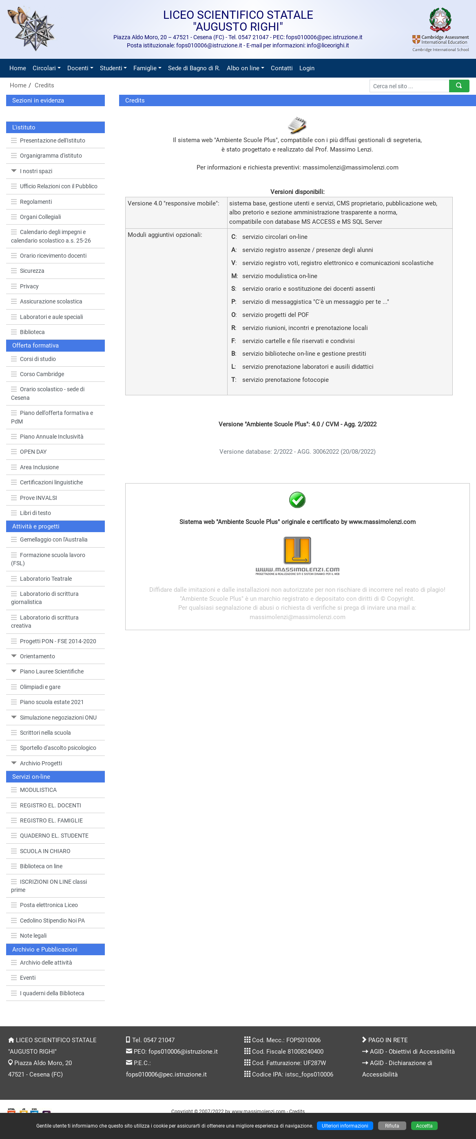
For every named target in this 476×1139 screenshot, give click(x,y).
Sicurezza (27, 270)
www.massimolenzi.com (259, 1111)
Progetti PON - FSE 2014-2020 (53, 641)
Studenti (111, 68)
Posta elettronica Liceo (44, 905)
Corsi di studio (33, 359)
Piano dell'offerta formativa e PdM (52, 417)
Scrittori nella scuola (41, 732)
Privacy (25, 286)
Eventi (23, 977)
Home (17, 68)
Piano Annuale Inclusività (47, 436)
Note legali (28, 935)
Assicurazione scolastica (46, 301)
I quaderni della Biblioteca (47, 993)
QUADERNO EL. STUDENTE (50, 835)
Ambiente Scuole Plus (246, 140)
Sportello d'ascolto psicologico (53, 747)
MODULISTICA (34, 790)
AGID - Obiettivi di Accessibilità (412, 1051)
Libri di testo (31, 513)
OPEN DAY (28, 451)
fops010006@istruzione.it (183, 1051)
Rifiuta (392, 1126)
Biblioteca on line (36, 866)
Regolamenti (31, 201)
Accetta (424, 1126)
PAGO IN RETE (388, 1040)
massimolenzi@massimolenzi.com (351, 167)
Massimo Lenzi (351, 149)
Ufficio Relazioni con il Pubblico (54, 186)
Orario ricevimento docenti (48, 255)
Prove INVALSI (34, 498)
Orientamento (33, 656)
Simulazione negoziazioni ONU (54, 717)
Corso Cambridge (37, 374)
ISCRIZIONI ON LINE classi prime (49, 885)
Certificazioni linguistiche (47, 482)
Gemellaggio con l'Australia (49, 539)
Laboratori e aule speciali (47, 317)
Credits (44, 85)
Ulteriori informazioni (345, 1126)
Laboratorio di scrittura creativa (45, 621)
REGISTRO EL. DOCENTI (46, 805)
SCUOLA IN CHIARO (41, 851)
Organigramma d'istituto (46, 155)
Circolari (44, 68)
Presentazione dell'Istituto (48, 140)
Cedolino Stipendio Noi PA (48, 920)
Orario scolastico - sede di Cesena (47, 393)
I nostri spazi (31, 171)
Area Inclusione (35, 467)
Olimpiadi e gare (35, 687)
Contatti (282, 68)
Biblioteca (28, 332)
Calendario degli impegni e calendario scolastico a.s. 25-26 (51, 236)
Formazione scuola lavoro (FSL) (48, 559)
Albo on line (243, 68)
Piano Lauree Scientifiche (47, 671)
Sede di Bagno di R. (194, 68)
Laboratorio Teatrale (41, 578)
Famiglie (145, 68)
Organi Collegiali (36, 217)
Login (306, 68)
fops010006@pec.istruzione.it (166, 1074)
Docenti (78, 68)
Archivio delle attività (41, 962)
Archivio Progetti (36, 763)
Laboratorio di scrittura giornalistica (45, 598)
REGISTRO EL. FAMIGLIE (47, 820)
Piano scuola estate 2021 (47, 702)
